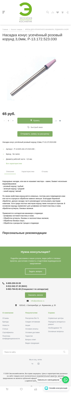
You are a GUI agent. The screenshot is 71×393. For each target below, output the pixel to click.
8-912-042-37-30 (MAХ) (16, 286)
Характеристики (27, 171)
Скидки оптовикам (32, 322)
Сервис (51, 313)
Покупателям (31, 313)
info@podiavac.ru (37, 301)
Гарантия (29, 336)
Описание (10, 171)
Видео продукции (32, 343)
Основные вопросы (56, 331)
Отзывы (45, 171)
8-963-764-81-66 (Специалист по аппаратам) (27, 289)
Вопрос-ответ (30, 340)
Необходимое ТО (55, 328)
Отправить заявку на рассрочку (35, 134)
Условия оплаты (31, 329)
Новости (5, 325)
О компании (7, 313)
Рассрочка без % (32, 318)
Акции (27, 325)
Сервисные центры (55, 318)
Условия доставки (32, 332)
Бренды (5, 322)
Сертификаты (7, 332)
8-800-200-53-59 (13, 283)
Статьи (5, 329)
